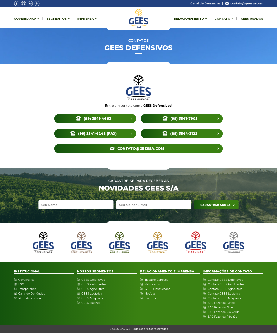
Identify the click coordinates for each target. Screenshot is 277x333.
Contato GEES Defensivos (225, 279)
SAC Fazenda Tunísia (221, 303)
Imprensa (85, 18)
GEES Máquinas (92, 298)
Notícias (150, 293)
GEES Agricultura (92, 289)
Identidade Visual (29, 298)
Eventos (150, 298)
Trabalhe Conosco (156, 279)
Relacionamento (189, 18)
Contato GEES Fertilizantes (226, 284)
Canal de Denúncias (205, 3)
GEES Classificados (157, 289)
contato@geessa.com (243, 3)
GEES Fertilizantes (93, 284)
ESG (21, 284)
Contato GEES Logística (224, 293)
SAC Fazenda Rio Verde (223, 312)
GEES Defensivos (93, 279)
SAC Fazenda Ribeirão (222, 316)
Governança (25, 18)
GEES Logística (91, 293)
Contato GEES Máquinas (224, 298)
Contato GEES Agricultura (225, 289)
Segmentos (57, 18)
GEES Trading (90, 303)
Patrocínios (152, 284)
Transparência (27, 289)
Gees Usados (252, 18)
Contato (222, 18)
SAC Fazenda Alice (220, 307)
